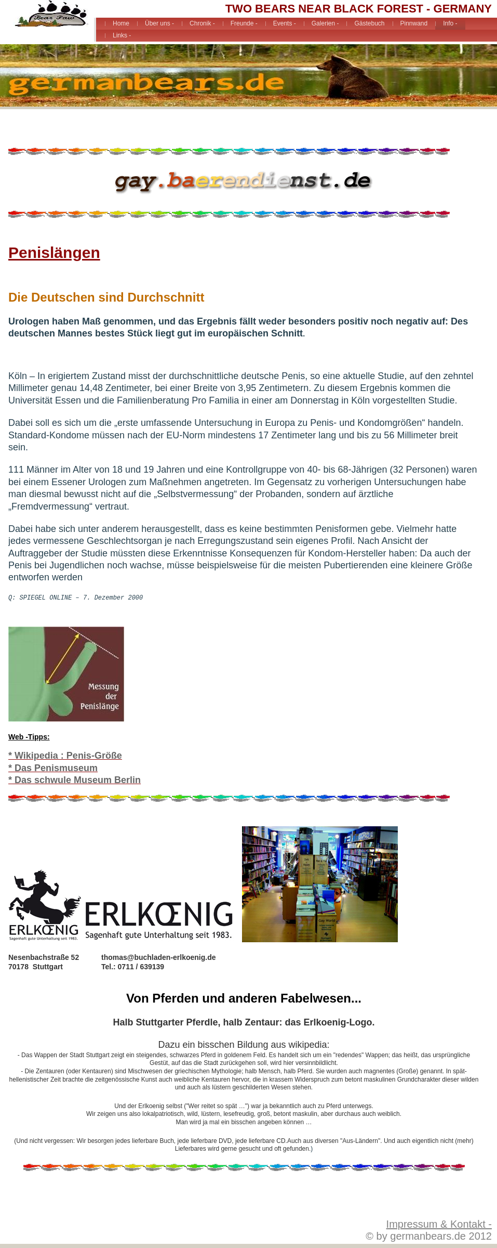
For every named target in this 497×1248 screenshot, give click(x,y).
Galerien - (325, 23)
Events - (284, 23)
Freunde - (244, 23)
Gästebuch (369, 23)
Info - (450, 23)
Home (121, 23)
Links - (122, 35)
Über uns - (159, 23)
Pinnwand (414, 23)
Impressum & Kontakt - (439, 1224)
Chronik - (202, 23)
